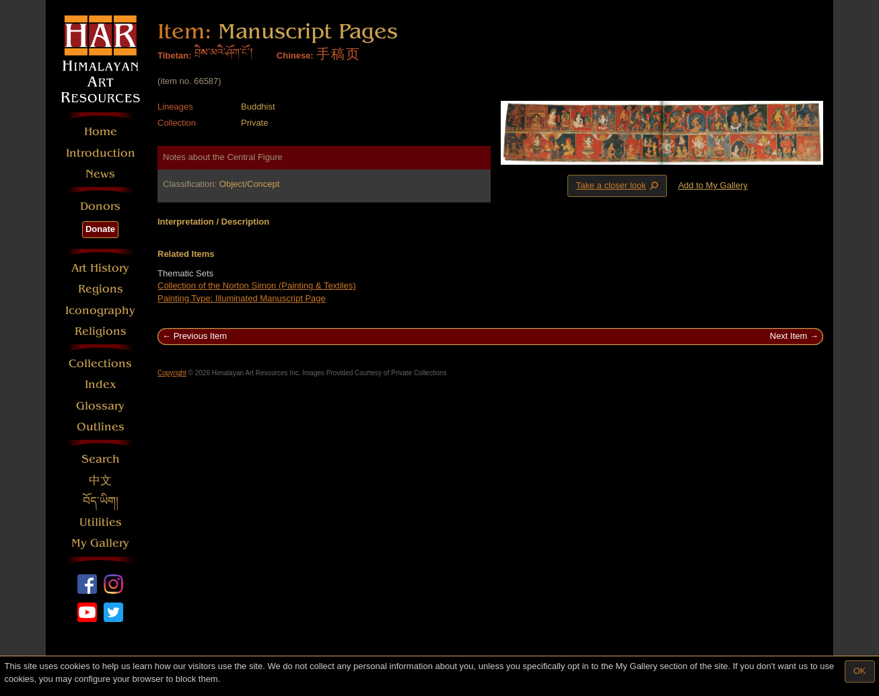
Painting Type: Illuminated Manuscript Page (241, 298)
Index (100, 384)
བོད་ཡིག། (100, 501)
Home (100, 131)
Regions (100, 288)
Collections (100, 363)
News (100, 173)
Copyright (171, 373)
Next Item (789, 336)
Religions (101, 331)
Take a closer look (618, 186)
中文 (100, 480)
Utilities (100, 522)
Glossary (100, 405)
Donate (100, 229)
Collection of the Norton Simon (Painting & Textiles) (256, 285)
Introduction (100, 153)
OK (859, 671)
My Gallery (100, 543)
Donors (100, 206)
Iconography (100, 310)
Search (100, 459)
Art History (100, 268)
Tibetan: (174, 55)
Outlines (101, 426)
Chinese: (295, 55)
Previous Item (200, 336)
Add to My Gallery (712, 185)
